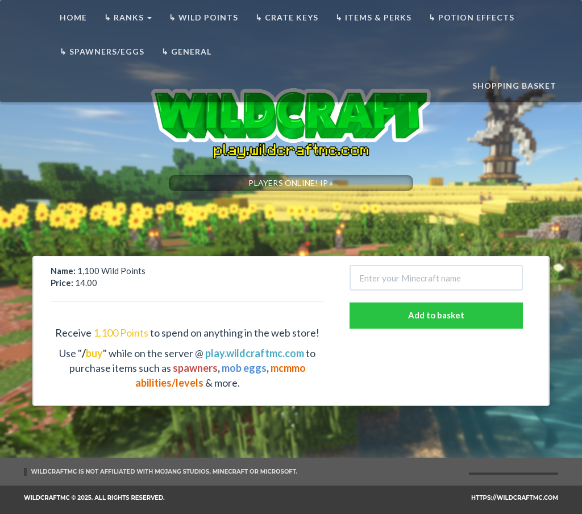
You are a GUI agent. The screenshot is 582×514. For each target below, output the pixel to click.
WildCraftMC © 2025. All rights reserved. (94, 497)
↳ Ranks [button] (128, 17)
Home (73, 17)
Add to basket (436, 315)
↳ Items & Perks (373, 17)
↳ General (186, 51)
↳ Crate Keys (286, 17)
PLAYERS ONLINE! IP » (291, 183)
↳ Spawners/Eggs (102, 51)
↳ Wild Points (203, 17)
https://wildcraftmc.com (514, 497)
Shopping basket (514, 85)
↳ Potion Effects (471, 17)
